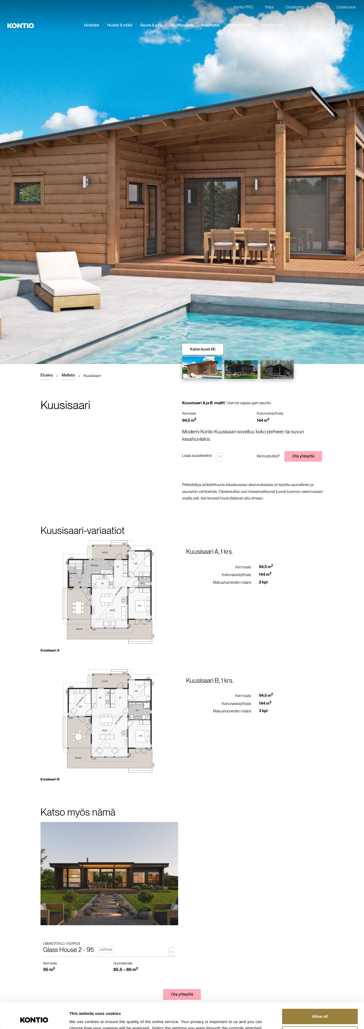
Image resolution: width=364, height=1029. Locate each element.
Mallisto (68, 375)
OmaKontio (294, 7)
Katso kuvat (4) (202, 349)
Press (320, 7)
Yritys (269, 7)
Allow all (320, 992)
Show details (81, 1018)
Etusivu (47, 375)
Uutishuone (346, 7)
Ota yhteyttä (303, 456)
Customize (320, 1009)
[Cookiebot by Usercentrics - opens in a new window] (34, 1019)
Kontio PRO (243, 7)
